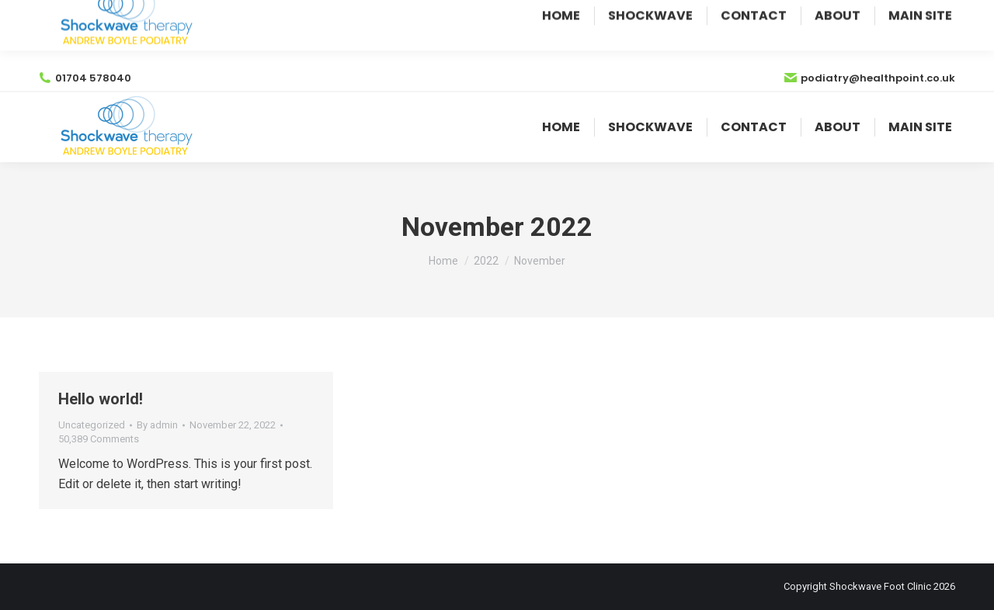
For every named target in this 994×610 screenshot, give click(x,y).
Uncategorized (91, 425)
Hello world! (100, 399)
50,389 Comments (98, 439)
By (157, 425)
